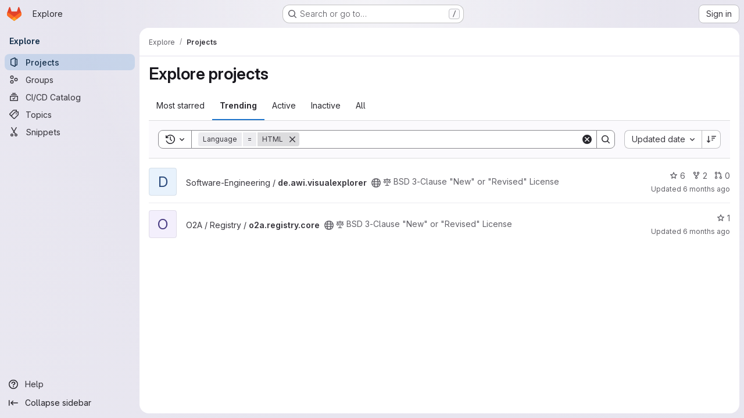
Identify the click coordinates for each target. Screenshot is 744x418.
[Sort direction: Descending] (711, 139)
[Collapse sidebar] (70, 403)
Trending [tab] (238, 105)
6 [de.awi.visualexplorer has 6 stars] (677, 176)
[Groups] (70, 79)
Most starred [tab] (180, 105)
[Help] (70, 384)
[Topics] (70, 114)
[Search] (440, 139)
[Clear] (587, 139)
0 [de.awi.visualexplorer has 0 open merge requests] (722, 176)
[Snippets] (70, 132)
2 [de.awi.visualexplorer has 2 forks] (699, 176)
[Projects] (70, 62)
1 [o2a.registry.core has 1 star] (723, 218)
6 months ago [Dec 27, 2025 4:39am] (706, 189)
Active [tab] (284, 105)
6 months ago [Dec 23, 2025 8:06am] (706, 231)
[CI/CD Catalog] (70, 97)
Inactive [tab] (326, 105)
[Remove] (292, 139)
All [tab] (361, 105)
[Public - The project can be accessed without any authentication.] (376, 183)
